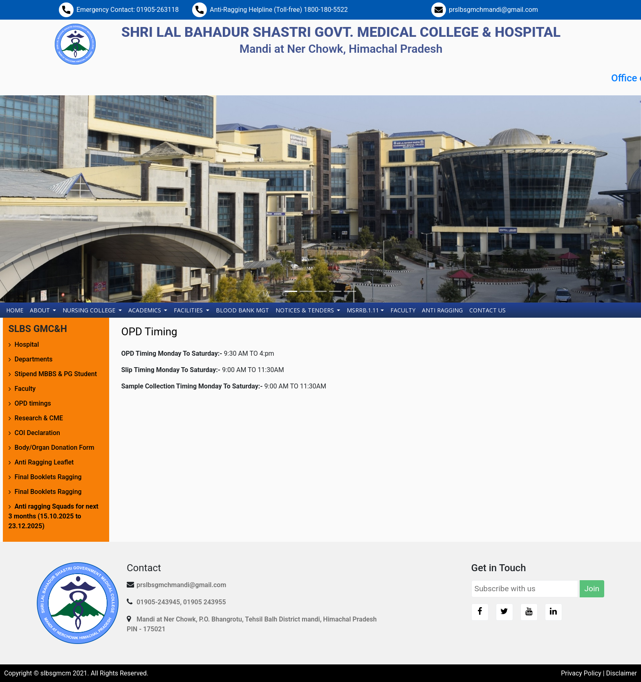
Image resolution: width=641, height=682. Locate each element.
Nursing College (90, 310)
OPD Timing (149, 331)
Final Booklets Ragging (48, 477)
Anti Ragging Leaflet (44, 462)
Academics (145, 310)
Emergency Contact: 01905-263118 (127, 9)
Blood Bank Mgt (242, 310)
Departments (34, 359)
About (41, 310)
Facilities (189, 310)
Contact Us (487, 310)
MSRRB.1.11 (363, 310)
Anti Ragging (442, 310)
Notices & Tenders (306, 310)
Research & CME (39, 418)
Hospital (27, 344)
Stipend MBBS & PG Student (56, 374)
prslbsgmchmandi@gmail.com (493, 9)
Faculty (402, 310)
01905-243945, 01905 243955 (181, 602)
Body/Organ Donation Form (54, 447)
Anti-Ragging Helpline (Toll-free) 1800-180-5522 (279, 9)
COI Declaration (37, 433)
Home (16, 309)
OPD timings (33, 403)
